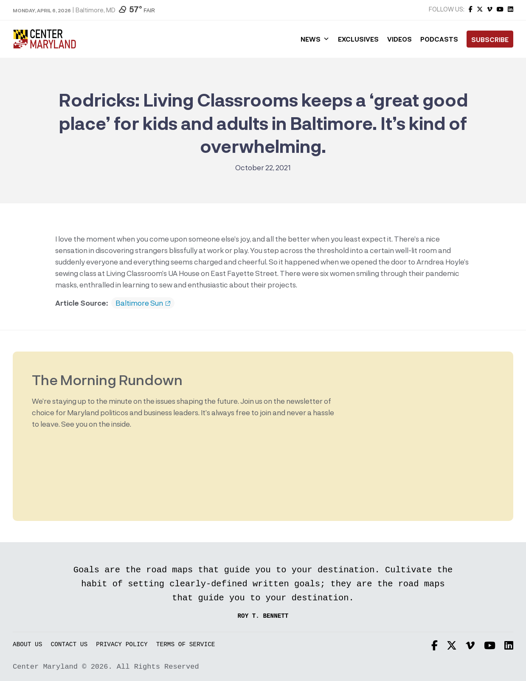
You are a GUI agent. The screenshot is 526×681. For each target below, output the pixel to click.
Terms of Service (185, 645)
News (315, 39)
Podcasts (439, 39)
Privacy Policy (121, 645)
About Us (27, 645)
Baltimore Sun (142, 303)
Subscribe (490, 39)
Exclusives (358, 39)
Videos (399, 39)
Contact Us (69, 645)
